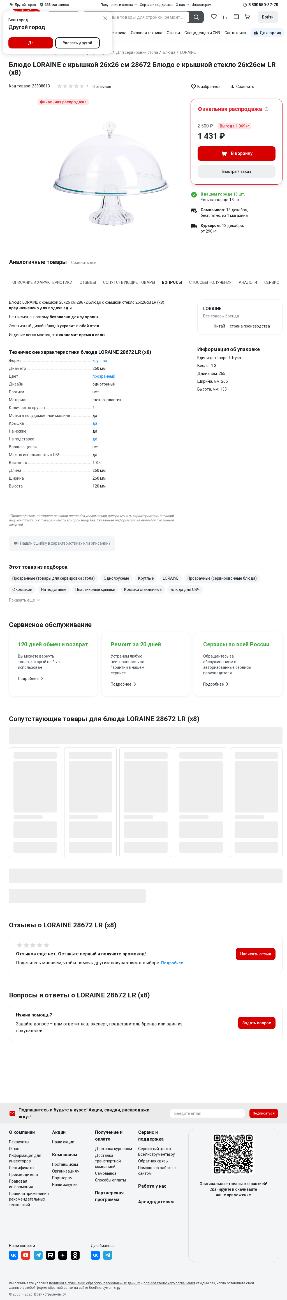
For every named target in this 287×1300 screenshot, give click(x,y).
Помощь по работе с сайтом (156, 1171)
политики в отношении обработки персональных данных (94, 1283)
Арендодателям (156, 1201)
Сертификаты (21, 1168)
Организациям (66, 1171)
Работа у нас (152, 1186)
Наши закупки (65, 1184)
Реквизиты (19, 1142)
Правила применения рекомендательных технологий (29, 1199)
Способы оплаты (110, 1180)
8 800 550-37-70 (263, 5)
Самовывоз (105, 1173)
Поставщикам (65, 1164)
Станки (173, 33)
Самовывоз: (213, 210)
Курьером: (211, 225)
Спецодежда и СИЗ (202, 33)
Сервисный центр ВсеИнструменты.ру (156, 1151)
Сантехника (235, 33)
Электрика (116, 33)
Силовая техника (146, 33)
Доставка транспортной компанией (108, 1161)
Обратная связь (153, 1161)
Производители (23, 1174)
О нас (14, 1148)
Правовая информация (21, 1184)
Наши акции (63, 1142)
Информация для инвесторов (25, 1158)
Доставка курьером (113, 1148)
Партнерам (62, 1178)
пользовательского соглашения (169, 1283)
